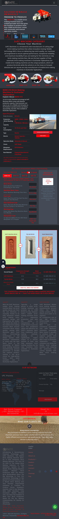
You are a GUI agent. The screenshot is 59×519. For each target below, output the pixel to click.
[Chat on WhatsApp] (55, 507)
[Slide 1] (3, 26)
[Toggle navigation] (54, 2)
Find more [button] (11, 39)
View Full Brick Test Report (29, 288)
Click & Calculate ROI (48, 181)
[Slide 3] (3, 30)
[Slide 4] (3, 33)
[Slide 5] (3, 35)
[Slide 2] (3, 28)
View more (43, 135)
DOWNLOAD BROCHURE (43, 132)
